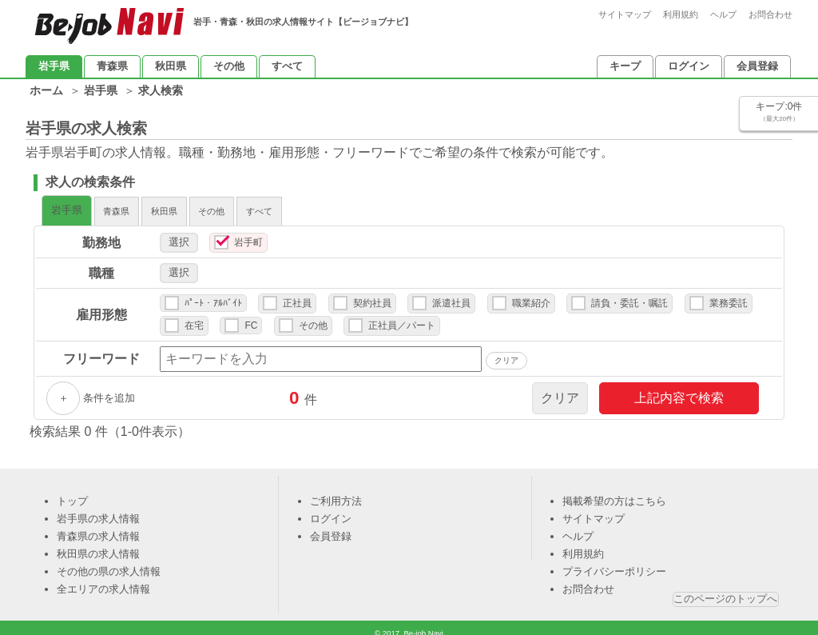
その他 (228, 66)
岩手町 (248, 234)
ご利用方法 (336, 493)
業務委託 (728, 295)
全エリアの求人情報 (103, 581)
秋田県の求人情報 (98, 546)
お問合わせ (770, 14)
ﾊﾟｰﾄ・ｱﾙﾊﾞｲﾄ (213, 295)
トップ (72, 493)
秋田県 (170, 66)
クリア (560, 390)
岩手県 (53, 66)
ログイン (688, 66)
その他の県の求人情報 (109, 563)
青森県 (112, 66)
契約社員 (372, 295)
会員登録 (757, 66)
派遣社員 (451, 295)
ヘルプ (723, 14)
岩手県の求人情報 (98, 511)
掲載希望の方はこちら (614, 493)
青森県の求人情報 (98, 528)
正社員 (297, 295)
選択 (179, 234)
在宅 (194, 317)
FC (250, 317)
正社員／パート (401, 317)
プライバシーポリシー (614, 563)
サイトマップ (624, 14)
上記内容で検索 (679, 390)
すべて (287, 66)
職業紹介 (531, 295)
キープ (625, 66)
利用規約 (680, 14)
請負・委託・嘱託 (629, 295)
